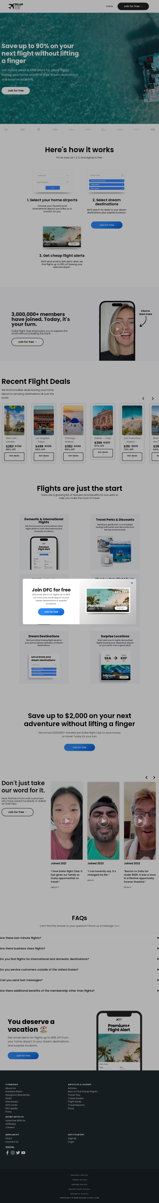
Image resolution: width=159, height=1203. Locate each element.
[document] (79, 601)
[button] (132, 583)
